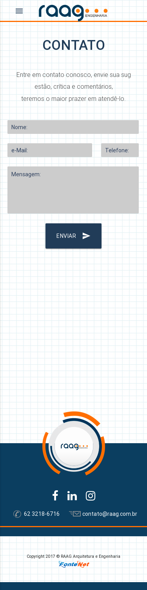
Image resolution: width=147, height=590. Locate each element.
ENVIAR (73, 236)
